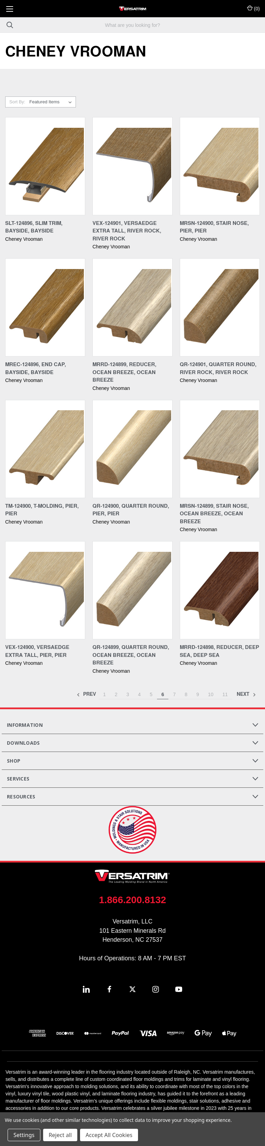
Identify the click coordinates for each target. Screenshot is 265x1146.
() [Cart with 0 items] (253, 8)
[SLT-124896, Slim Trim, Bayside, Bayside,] (45, 166)
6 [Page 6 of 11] (162, 694)
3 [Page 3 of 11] (127, 694)
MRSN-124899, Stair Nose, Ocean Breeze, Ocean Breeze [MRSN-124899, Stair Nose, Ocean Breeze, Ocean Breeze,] (214, 513)
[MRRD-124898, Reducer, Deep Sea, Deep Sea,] (219, 590)
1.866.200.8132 (132, 900)
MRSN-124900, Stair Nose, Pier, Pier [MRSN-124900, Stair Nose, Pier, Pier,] (214, 227)
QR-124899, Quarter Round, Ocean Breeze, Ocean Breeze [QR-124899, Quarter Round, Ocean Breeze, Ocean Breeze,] (130, 654)
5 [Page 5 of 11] (151, 694)
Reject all (60, 1135)
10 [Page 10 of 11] (211, 694)
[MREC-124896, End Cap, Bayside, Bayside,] (45, 307)
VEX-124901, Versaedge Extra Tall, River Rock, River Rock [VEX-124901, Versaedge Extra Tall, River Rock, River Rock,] (126, 230)
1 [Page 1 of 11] (104, 694)
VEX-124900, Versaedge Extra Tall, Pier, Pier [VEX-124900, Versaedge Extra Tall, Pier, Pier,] (37, 651)
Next (246, 694)
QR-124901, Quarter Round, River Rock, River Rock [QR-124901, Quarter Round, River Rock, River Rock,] (218, 368)
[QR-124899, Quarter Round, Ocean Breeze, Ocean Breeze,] (132, 590)
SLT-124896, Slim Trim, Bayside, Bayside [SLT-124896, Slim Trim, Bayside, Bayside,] (33, 227)
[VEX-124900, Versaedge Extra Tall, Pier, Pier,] (45, 590)
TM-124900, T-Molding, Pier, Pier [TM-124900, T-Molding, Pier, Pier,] (42, 509)
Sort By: (17, 101)
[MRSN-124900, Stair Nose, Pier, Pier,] (219, 166)
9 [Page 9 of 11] (197, 694)
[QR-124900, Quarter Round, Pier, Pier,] (132, 449)
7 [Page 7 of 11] (174, 694)
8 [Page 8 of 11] (186, 694)
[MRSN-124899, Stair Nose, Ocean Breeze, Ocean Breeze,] (219, 449)
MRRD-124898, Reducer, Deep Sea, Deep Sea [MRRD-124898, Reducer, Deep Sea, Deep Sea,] (219, 651)
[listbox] (52, 102)
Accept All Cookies (109, 1135)
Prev (86, 694)
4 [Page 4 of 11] (139, 694)
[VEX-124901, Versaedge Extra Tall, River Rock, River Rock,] (132, 166)
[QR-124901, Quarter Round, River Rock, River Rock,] (219, 307)
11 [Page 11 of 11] (225, 694)
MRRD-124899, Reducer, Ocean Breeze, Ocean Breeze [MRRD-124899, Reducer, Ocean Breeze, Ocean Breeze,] (124, 371)
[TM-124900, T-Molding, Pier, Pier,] (45, 449)
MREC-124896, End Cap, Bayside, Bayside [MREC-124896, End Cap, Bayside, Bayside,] (35, 368)
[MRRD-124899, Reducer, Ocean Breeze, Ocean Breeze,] (132, 307)
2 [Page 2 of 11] (116, 694)
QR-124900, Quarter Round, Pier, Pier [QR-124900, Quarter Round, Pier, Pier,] (130, 509)
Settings (24, 1135)
